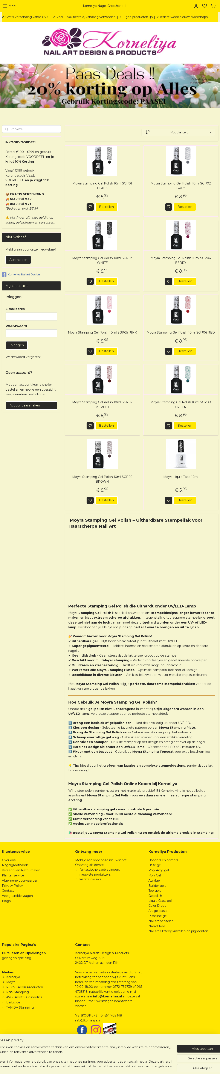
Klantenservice (13, 875)
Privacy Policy (12, 886)
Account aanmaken (25, 405)
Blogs (6, 901)
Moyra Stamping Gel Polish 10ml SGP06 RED (181, 333)
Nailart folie (156, 926)
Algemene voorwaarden (20, 880)
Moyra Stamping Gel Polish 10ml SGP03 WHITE (102, 260)
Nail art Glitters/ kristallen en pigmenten (178, 931)
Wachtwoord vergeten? (23, 357)
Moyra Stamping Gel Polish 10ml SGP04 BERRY (180, 260)
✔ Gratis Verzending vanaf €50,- (25, 17)
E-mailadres (15, 309)
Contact (8, 891)
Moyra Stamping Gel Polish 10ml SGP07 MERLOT (102, 404)
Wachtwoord (16, 326)
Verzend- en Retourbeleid (21, 870)
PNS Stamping (17, 992)
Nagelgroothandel (15, 865)
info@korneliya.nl (88, 1020)
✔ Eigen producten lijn (136, 17)
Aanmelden (18, 260)
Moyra (10, 982)
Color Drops (157, 906)
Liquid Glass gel (160, 901)
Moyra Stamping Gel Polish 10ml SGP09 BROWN (102, 479)
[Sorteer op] (178, 132)
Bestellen (106, 207)
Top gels (154, 891)
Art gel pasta (158, 911)
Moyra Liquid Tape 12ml (180, 477)
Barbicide (13, 1002)
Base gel (155, 865)
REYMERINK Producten (24, 987)
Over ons (8, 860)
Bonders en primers (163, 860)
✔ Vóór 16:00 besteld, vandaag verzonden (84, 17)
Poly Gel (154, 875)
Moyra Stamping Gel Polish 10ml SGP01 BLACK (102, 185)
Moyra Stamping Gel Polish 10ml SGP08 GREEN (180, 404)
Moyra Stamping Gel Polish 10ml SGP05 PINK (102, 333)
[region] (81, 1057)
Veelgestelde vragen (17, 896)
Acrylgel (154, 880)
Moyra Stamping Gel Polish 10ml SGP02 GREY (181, 185)
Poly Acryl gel (158, 870)
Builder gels (157, 886)
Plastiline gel (157, 916)
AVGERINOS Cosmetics (24, 997)
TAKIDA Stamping (20, 1007)
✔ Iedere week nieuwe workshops (182, 17)
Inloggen (17, 345)
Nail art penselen (161, 921)
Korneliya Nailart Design (21, 274)
